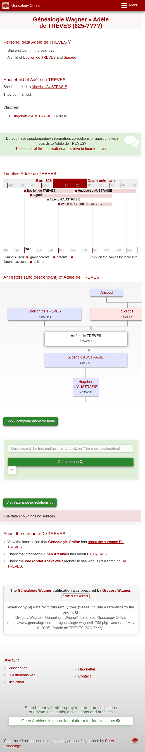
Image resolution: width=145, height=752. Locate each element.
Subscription (17, 668)
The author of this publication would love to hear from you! (61, 149)
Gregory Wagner (116, 590)
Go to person (70, 462)
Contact (84, 676)
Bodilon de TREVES (39, 57)
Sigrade (70, 57)
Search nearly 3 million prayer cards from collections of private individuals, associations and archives (71, 709)
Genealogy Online (25, 5)
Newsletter (86, 669)
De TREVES (97, 554)
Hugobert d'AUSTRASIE (32, 116)
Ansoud (106, 292)
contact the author (75, 596)
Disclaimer (15, 682)
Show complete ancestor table (30, 421)
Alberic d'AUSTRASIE (49, 87)
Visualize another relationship (30, 502)
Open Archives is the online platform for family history (70, 721)
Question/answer (21, 675)
